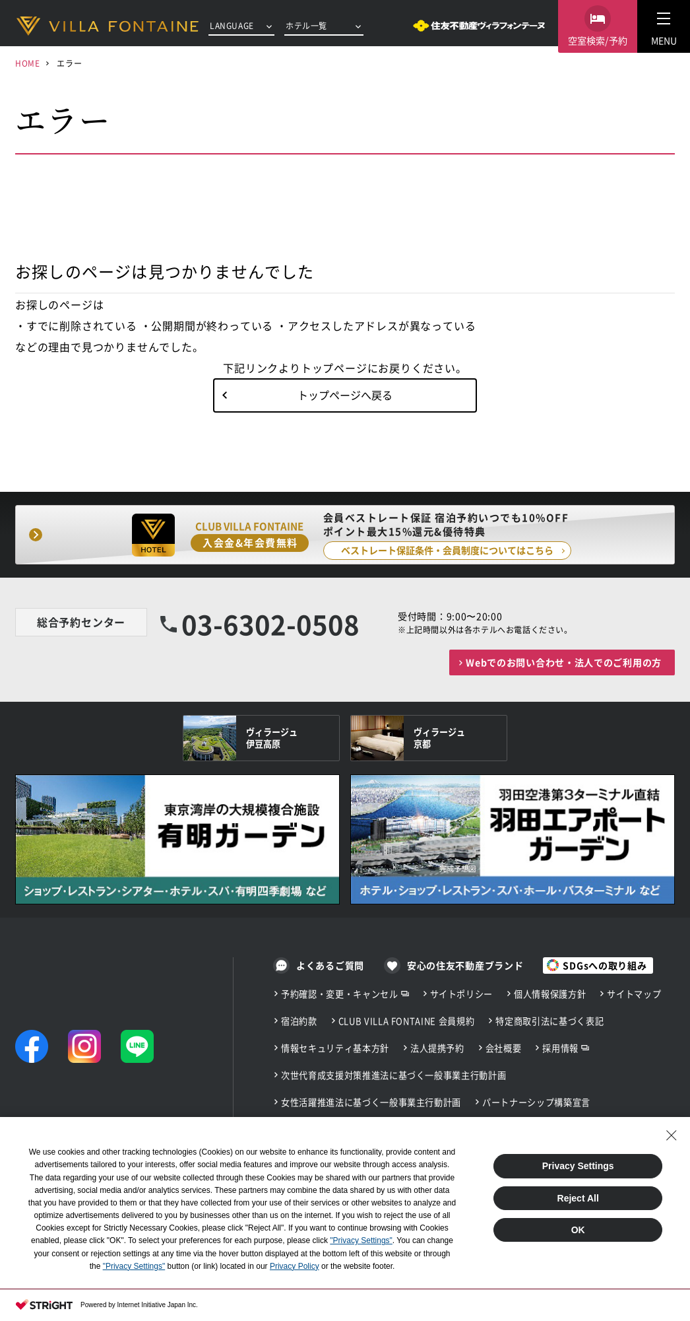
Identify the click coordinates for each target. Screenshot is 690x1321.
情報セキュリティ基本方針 (335, 1048)
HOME (27, 63)
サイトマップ (634, 994)
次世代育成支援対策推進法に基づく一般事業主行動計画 (393, 1075)
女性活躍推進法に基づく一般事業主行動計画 (371, 1102)
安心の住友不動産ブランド (465, 965)
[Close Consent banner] (671, 1135)
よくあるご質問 (330, 965)
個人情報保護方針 (550, 994)
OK (578, 1230)
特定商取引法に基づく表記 (549, 1021)
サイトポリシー (461, 994)
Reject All (578, 1198)
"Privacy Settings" (361, 1240)
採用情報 (560, 1048)
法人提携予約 (437, 1048)
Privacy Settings (578, 1166)
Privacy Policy (294, 1266)
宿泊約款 (299, 1021)
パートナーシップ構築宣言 (536, 1102)
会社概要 (504, 1048)
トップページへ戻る (345, 395)
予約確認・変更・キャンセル (339, 994)
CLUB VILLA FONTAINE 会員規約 (406, 1021)
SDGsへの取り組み (604, 965)
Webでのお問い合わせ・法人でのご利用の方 (564, 662)
